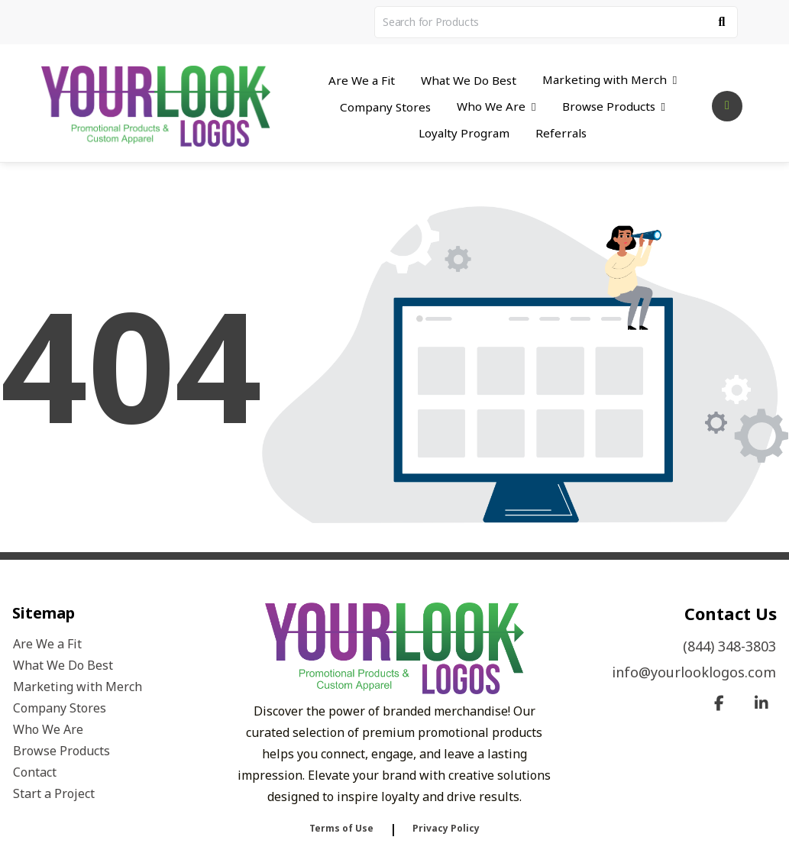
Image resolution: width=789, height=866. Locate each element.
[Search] (722, 22)
